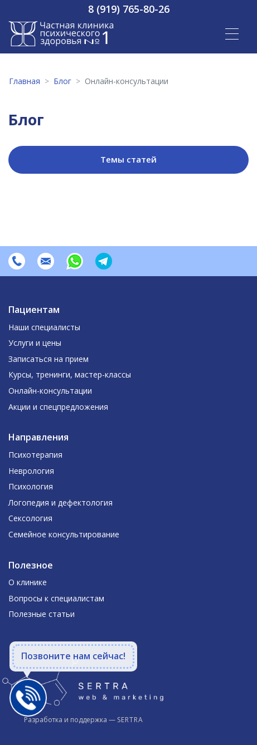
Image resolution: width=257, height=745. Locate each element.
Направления (38, 437)
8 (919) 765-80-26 (128, 9)
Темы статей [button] (128, 159)
